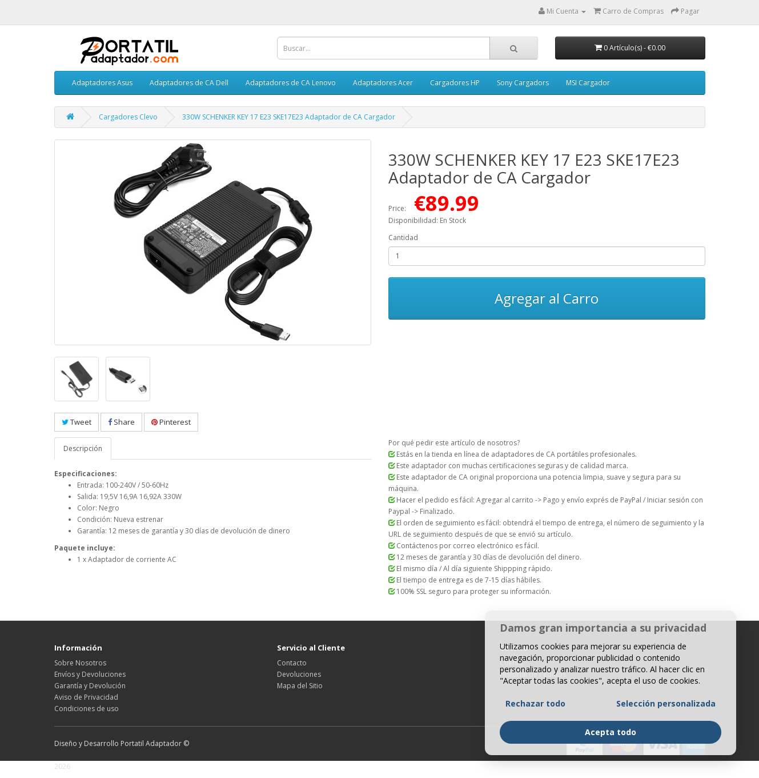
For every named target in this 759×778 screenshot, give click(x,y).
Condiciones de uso (86, 708)
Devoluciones (299, 674)
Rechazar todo (535, 703)
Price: (397, 208)
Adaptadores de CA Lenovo (291, 82)
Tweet (76, 422)
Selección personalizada (666, 703)
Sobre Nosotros (80, 663)
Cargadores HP (455, 82)
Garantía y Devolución (90, 686)
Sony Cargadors (523, 82)
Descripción (82, 448)
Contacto (292, 663)
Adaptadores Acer (383, 82)
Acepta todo (610, 732)
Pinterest (171, 422)
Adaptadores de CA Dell (189, 82)
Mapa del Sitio (300, 686)
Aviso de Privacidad (86, 697)
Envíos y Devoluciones (90, 674)
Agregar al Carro (547, 298)
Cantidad (403, 237)
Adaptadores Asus (102, 82)
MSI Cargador (588, 82)
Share (121, 422)
